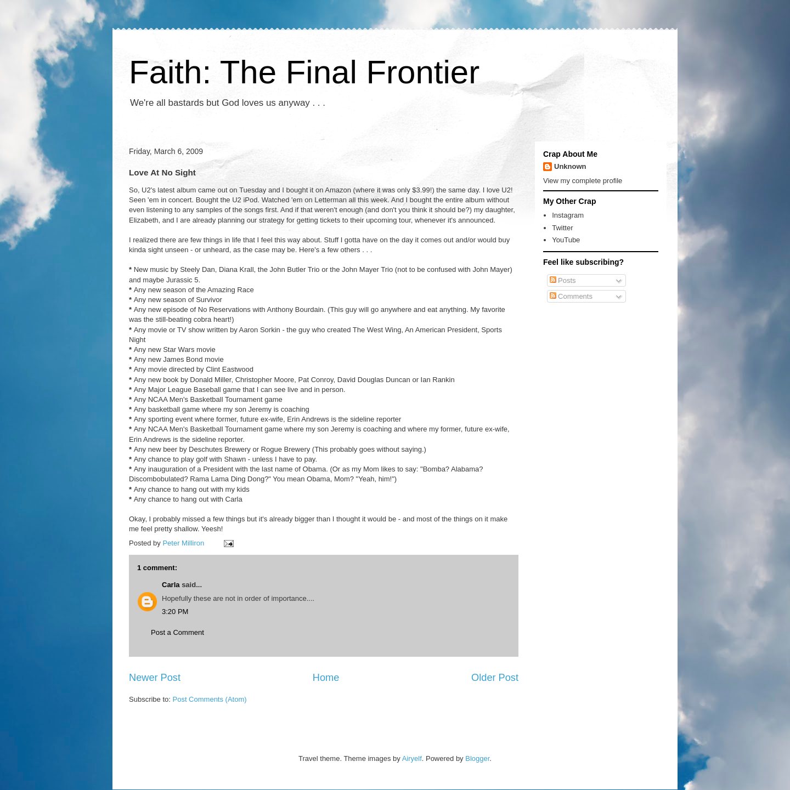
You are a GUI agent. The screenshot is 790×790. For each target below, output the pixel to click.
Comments (571, 296)
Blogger (477, 758)
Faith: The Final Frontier (304, 72)
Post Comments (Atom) (210, 699)
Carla (171, 585)
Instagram (568, 215)
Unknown (570, 166)
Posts (563, 280)
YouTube (566, 240)
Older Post (494, 677)
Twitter (562, 228)
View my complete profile (582, 181)
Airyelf (412, 758)
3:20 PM (175, 611)
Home (326, 677)
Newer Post (154, 677)
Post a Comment (177, 632)
